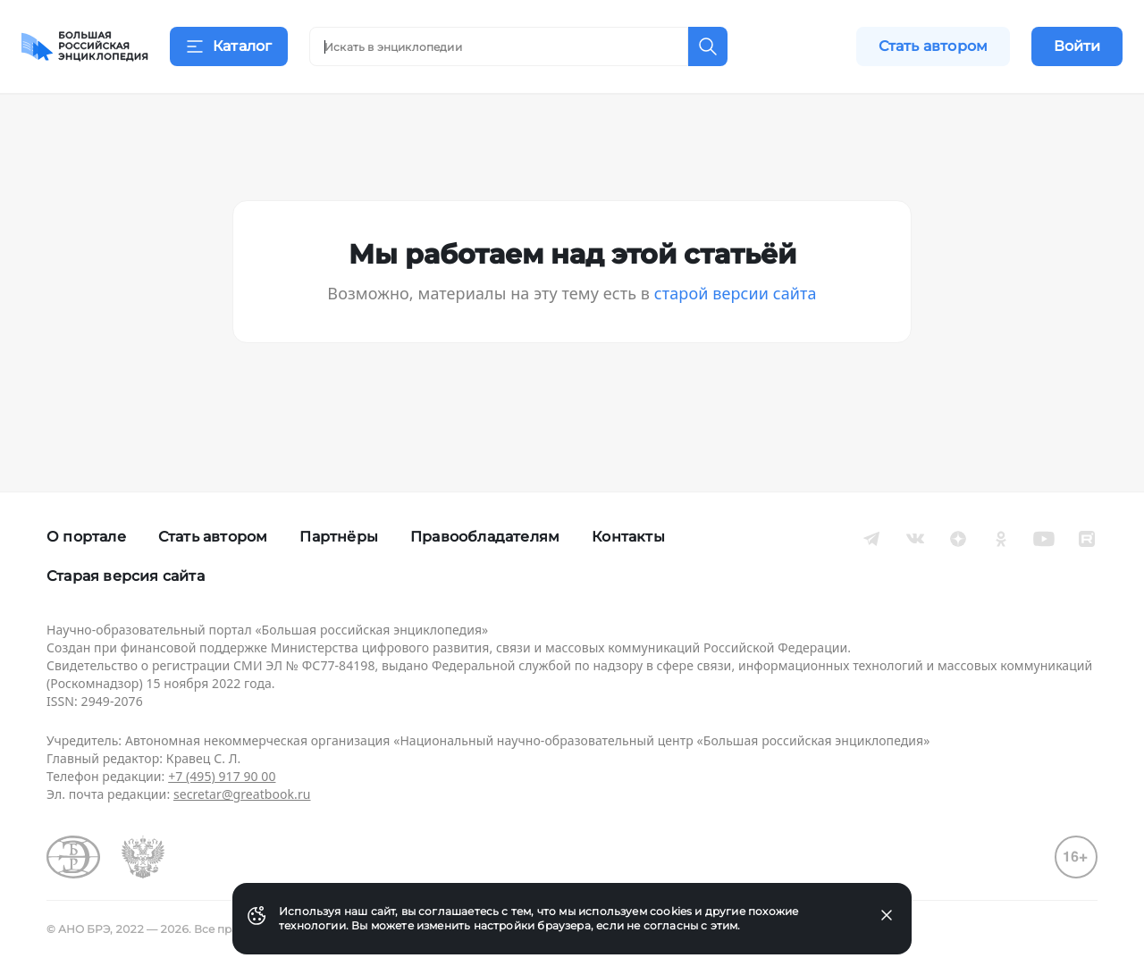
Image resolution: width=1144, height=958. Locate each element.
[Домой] (84, 46)
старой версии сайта (735, 314)
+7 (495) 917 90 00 (221, 776)
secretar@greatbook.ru (242, 794)
